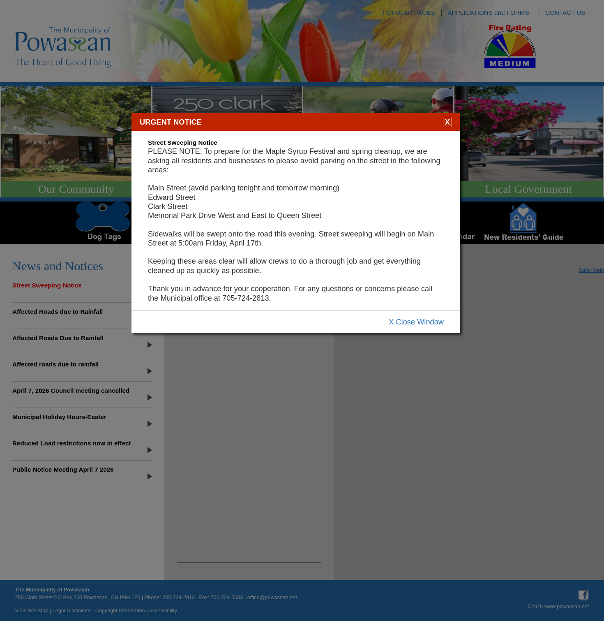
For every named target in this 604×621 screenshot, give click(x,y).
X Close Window (416, 321)
